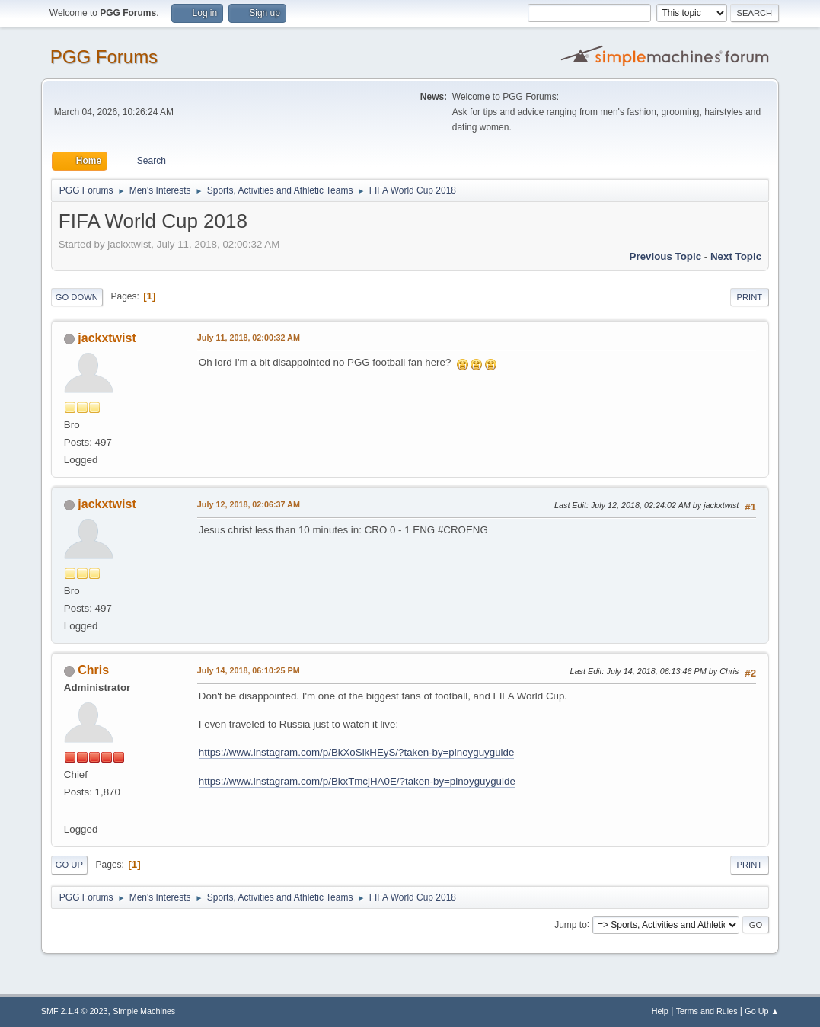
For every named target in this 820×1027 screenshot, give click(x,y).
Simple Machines (144, 1011)
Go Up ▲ (762, 1011)
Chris (93, 670)
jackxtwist (107, 337)
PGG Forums (104, 56)
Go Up (69, 864)
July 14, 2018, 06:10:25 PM (248, 670)
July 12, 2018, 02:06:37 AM (248, 504)
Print (750, 297)
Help (660, 1011)
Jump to (570, 924)
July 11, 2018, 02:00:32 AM (248, 337)
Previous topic (666, 256)
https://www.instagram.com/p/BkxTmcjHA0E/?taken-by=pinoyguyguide (357, 781)
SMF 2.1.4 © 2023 (74, 1011)
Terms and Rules (707, 1011)
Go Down (77, 297)
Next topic (735, 256)
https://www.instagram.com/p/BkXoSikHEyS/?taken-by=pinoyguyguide (357, 752)
